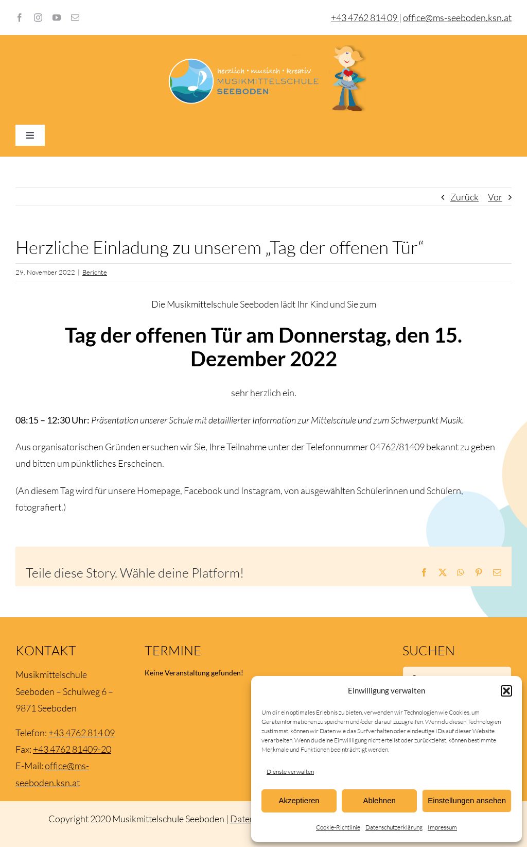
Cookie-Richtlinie (338, 827)
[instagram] (38, 17)
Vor (495, 196)
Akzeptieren (298, 800)
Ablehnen (379, 800)
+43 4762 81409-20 (72, 749)
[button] (506, 691)
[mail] (75, 17)
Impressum (442, 827)
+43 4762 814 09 (81, 732)
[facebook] (19, 17)
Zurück (464, 196)
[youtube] (56, 17)
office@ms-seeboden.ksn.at (457, 17)
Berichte (94, 272)
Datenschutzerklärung (394, 827)
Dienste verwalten (290, 771)
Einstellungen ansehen (467, 800)
